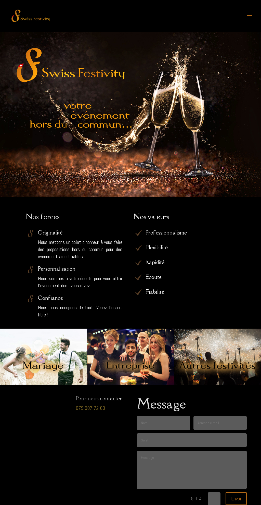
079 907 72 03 (90, 408)
